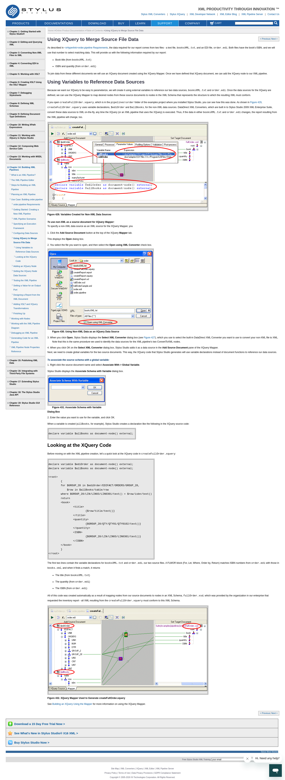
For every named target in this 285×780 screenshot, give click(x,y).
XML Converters (128, 769)
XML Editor (149, 769)
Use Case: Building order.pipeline (27, 199)
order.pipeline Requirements (26, 204)
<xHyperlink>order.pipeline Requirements (86, 47)
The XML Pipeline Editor (22, 180)
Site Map (115, 769)
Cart (215, 23)
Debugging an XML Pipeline (24, 333)
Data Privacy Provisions (142, 773)
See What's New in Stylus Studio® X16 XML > (46, 733)
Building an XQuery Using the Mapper (72, 704)
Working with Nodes (20, 318)
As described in (56, 47)
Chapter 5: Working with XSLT (25, 74)
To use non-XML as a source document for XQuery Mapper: (81, 222)
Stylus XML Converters (153, 14)
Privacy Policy (110, 773)
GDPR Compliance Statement (167, 773)
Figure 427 (149, 337)
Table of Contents (94, 30)
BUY (121, 23)
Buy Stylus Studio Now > (31, 742)
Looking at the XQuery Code (79, 445)
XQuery (139, 769)
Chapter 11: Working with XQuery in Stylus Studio (22, 136)
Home (51, 30)
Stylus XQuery (177, 14)
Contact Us (273, 14)
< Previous (265, 39)
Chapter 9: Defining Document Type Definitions (25, 115)
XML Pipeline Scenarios (24, 219)
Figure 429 (255, 102)
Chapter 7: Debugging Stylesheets (21, 94)
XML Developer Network (202, 14)
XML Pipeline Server (252, 14)
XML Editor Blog (228, 14)
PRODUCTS (20, 23)
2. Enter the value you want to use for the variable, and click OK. (81, 417)
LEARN (140, 23)
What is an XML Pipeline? (23, 175)
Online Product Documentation (70, 30)
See (50, 704)
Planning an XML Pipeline (23, 194)
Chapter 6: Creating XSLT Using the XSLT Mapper (26, 83)
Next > (274, 39)
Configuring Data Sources (25, 233)
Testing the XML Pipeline (25, 280)
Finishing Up (19, 313)
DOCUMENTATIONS (59, 23)
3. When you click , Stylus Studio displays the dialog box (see (96, 337)
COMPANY (192, 23)
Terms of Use (124, 773)
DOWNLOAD (97, 23)
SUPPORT (165, 23)
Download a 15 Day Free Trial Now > (39, 724)
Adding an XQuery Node (25, 266)
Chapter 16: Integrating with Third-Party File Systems (24, 372)
